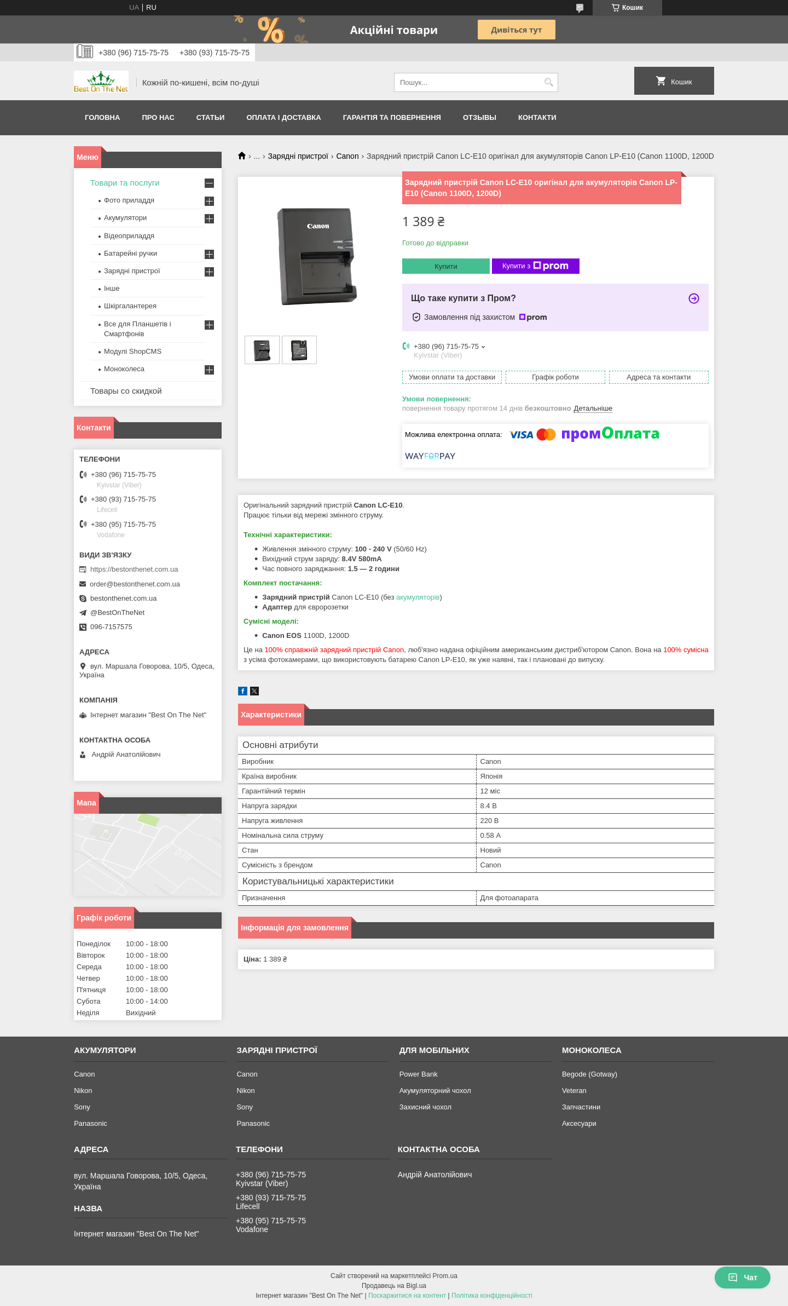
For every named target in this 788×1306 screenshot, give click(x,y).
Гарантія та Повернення (392, 117)
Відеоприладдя (129, 236)
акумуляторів (417, 597)
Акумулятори (125, 218)
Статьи (210, 117)
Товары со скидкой (126, 390)
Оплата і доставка (283, 117)
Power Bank (418, 1074)
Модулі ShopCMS (132, 351)
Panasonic (90, 1123)
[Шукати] (548, 82)
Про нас (158, 117)
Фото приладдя (129, 200)
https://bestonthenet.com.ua (134, 569)
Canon (347, 156)
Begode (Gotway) (589, 1074)
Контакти (537, 117)
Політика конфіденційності (491, 1295)
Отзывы (479, 117)
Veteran (574, 1090)
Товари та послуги (125, 182)
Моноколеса (124, 369)
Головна (102, 117)
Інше (111, 288)
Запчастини (581, 1107)
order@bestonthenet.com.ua (135, 584)
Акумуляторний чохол (435, 1090)
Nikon (83, 1090)
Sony (82, 1107)
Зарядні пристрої (298, 156)
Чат (742, 1277)
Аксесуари (579, 1123)
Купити (445, 266)
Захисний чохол (425, 1107)
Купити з (535, 266)
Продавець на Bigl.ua (394, 1286)
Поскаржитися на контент (407, 1295)
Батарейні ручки (130, 253)
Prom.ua (445, 1276)
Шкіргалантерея (130, 306)
